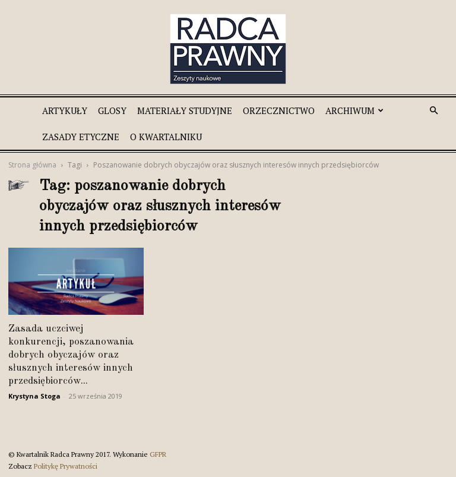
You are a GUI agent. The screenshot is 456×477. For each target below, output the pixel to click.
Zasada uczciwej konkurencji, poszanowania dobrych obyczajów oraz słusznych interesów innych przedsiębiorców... (71, 355)
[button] (433, 110)
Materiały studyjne (184, 110)
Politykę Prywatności (65, 466)
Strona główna (32, 165)
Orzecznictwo (279, 110)
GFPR (158, 454)
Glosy (112, 110)
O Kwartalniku (166, 137)
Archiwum (354, 110)
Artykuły (64, 110)
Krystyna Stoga (34, 395)
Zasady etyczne (80, 137)
